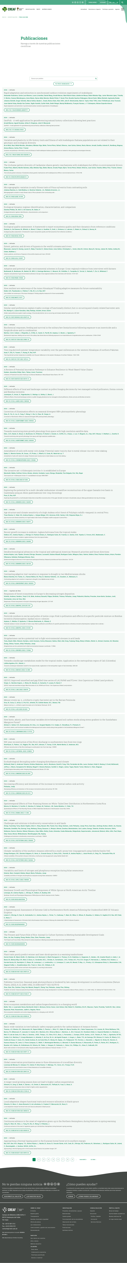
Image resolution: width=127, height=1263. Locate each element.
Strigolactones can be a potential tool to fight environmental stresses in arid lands (42, 638)
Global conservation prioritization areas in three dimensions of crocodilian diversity (43, 1062)
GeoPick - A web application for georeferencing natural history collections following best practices (50, 120)
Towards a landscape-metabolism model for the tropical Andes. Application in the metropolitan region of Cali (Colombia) (60, 660)
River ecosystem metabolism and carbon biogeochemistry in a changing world (40, 1004)
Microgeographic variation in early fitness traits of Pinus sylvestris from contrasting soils (45, 187)
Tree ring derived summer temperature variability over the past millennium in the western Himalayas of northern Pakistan (61, 350)
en (110, 2)
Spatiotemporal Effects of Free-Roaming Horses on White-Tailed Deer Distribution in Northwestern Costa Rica (55, 803)
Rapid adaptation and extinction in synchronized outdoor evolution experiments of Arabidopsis (48, 93)
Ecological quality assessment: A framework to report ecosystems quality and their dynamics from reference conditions (59, 226)
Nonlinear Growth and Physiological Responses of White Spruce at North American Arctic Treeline (50, 890)
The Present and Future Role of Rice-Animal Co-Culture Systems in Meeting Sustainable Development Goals (54, 934)
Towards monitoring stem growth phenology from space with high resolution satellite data (46, 431)
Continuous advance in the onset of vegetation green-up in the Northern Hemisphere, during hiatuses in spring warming (60, 1121)
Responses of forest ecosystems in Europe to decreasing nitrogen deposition (39, 593)
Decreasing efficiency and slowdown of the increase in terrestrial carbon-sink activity (44, 784)
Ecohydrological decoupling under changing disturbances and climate (36, 761)
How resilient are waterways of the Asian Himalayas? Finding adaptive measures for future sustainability (53, 288)
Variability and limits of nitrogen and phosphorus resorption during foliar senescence (43, 870)
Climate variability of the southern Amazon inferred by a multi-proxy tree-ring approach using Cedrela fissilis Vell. (57, 851)
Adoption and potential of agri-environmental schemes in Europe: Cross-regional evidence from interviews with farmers (60, 268)
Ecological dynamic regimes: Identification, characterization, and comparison (40, 207)
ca (114, 2)
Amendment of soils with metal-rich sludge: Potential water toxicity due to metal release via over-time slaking (55, 451)
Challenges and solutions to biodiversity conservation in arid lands (35, 823)
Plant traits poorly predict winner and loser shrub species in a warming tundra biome (43, 954)
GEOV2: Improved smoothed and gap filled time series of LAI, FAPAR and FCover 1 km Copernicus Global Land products (58, 680)
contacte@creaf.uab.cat (9, 1229)
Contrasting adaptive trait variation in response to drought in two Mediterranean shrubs (44, 574)
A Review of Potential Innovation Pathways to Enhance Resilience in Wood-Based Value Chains (48, 369)
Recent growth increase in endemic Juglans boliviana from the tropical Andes (40, 532)
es (117, 2)
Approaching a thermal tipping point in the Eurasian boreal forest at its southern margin (45, 1141)
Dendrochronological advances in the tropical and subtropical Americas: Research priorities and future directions (56, 551)
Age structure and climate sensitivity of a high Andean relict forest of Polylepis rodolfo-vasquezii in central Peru (56, 512)
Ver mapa (5, 1220)
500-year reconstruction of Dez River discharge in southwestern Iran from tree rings (43, 742)
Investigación (12, 17)
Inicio (4, 17)
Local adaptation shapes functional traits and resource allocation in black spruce (41, 1101)
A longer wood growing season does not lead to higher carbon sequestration (39, 1082)
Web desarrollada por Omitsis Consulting (12, 1237)
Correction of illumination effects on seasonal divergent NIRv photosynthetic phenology (45, 411)
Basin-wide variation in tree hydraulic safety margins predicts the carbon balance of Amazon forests (50, 1026)
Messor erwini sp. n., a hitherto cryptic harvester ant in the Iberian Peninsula (39, 700)
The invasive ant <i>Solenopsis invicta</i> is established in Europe (35, 470)
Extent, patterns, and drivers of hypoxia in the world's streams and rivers (38, 246)
